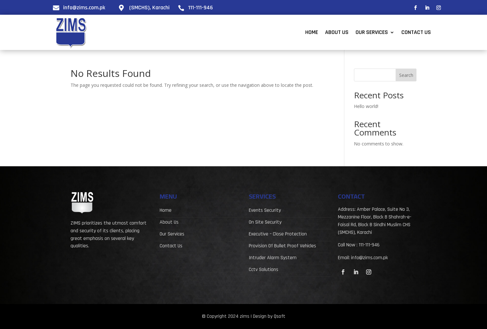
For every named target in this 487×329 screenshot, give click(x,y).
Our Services (372, 33)
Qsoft (279, 316)
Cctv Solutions (263, 270)
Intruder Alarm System (273, 258)
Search (406, 75)
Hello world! (366, 106)
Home (311, 33)
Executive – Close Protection (278, 234)
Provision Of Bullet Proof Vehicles (282, 246)
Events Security (265, 211)
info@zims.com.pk (84, 7)
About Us (336, 33)
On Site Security (265, 223)
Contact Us (416, 33)
